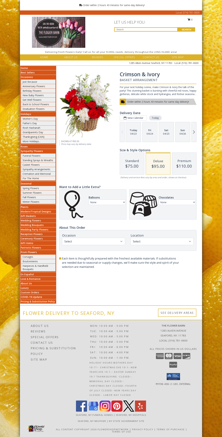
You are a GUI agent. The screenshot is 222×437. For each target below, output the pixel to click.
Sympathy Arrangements (36, 169)
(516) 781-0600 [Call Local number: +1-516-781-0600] (191, 12)
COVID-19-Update (31, 297)
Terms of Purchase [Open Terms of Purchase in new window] (171, 429)
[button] (173, 376)
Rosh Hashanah (31, 127)
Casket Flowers (31, 164)
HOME (44, 57)
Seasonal (26, 183)
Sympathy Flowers (32, 151)
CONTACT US (151, 57)
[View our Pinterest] (116, 410)
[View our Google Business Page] (93, 410)
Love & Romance (30, 279)
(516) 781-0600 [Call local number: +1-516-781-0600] (177, 340)
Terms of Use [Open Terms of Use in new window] (121, 431)
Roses (24, 146)
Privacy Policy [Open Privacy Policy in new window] (142, 429)
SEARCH (186, 29)
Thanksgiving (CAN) (33, 136)
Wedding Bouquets (32, 225)
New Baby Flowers (33, 95)
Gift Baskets (28, 216)
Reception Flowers (31, 234)
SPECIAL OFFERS (124, 57)
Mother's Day (30, 118)
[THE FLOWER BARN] (58, 32)
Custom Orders (30, 292)
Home (24, 68)
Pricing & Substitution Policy (38, 301)
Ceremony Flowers (32, 238)
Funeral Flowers (31, 155)
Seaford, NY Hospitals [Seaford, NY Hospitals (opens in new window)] (131, 415)
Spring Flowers (31, 188)
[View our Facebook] (81, 410)
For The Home (31, 178)
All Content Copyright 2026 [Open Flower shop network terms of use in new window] (76, 429)
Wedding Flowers (31, 220)
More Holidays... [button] (31, 141)
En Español (27, 274)
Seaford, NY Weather (92, 421)
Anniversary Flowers (34, 86)
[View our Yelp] (140, 410)
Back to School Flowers (36, 104)
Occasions (27, 77)
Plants (24, 207)
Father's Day (30, 123)
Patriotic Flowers (31, 247)
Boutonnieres (30, 261)
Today (155, 117)
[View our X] (128, 410)
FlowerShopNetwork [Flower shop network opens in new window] (113, 429)
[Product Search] (146, 29)
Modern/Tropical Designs (36, 211)
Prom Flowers (29, 252)
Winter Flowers (31, 201)
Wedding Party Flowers (34, 229)
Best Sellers (28, 72)
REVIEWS (97, 57)
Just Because (30, 81)
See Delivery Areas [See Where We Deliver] (177, 313)
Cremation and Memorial (37, 173)
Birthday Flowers (32, 90)
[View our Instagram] (105, 410)
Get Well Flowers (32, 99)
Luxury (25, 288)
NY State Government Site (126, 421)
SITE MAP (178, 57)
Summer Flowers (32, 192)
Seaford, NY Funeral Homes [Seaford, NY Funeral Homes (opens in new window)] (94, 415)
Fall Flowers (29, 197)
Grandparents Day (33, 132)
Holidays (26, 114)
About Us (26, 283)
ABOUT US (71, 57)
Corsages (28, 256)
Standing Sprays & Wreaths (38, 160)
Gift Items (27, 243)
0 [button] (190, 19)
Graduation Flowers (34, 108)
